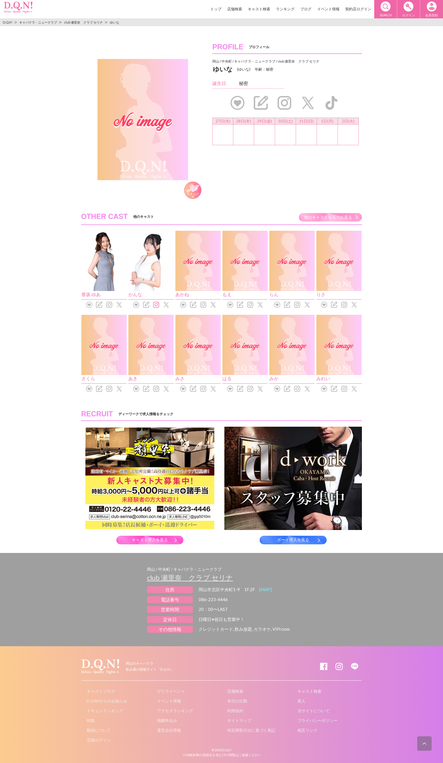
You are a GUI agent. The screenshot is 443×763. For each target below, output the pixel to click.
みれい (323, 378)
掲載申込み (167, 720)
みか (274, 378)
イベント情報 (328, 9)
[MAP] (265, 589)
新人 (301, 700)
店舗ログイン (99, 739)
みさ (180, 378)
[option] (142, 119)
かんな (135, 294)
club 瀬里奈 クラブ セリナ (190, 577)
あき (133, 378)
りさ (321, 294)
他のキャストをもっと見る (328, 217)
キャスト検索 (259, 9)
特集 (91, 720)
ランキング (285, 9)
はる (227, 378)
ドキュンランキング (105, 710)
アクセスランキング (175, 710)
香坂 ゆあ (91, 294)
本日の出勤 (237, 700)
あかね (182, 294)
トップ (216, 9)
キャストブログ (101, 691)
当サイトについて (313, 710)
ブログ (305, 9)
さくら (88, 378)
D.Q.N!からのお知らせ (107, 700)
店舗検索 (234, 9)
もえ (227, 294)
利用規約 (235, 710)
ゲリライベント (171, 691)
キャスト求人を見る (150, 539)
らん (274, 294)
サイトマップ (239, 720)
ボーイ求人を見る (293, 539)
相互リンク (307, 730)
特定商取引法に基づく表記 (251, 730)
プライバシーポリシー (317, 720)
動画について (99, 730)
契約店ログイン (358, 9)
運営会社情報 (169, 730)
